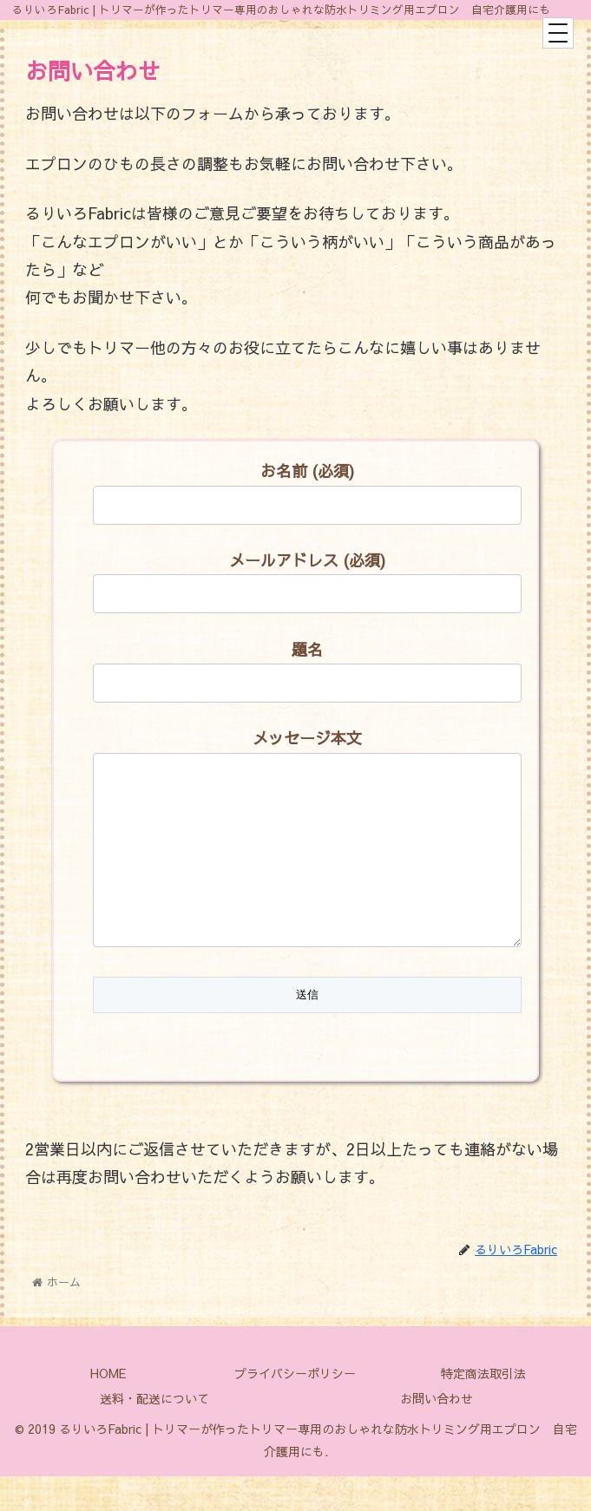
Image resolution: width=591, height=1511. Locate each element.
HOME (108, 1407)
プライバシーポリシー (295, 1407)
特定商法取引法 (483, 1407)
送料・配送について (154, 1433)
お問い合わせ (436, 1433)
